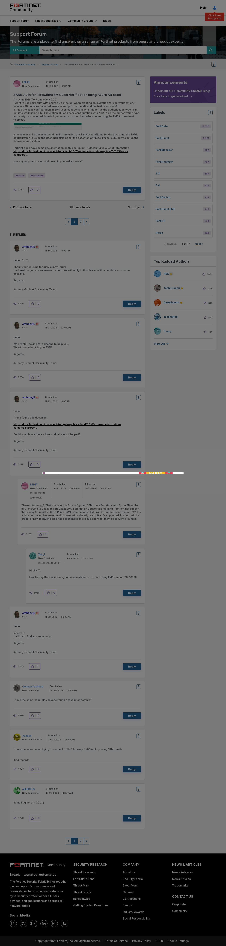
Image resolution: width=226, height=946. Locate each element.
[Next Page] (86, 221)
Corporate (179, 904)
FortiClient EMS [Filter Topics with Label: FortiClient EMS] (165, 208)
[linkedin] (43, 923)
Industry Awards (133, 912)
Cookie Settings (178, 941)
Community (179, 911)
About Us (129, 872)
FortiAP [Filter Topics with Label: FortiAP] (160, 220)
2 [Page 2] (81, 221)
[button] (48, 126)
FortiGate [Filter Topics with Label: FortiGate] (162, 126)
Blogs (107, 20)
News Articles (181, 879)
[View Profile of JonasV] (27, 735)
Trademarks (180, 885)
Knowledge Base (46, 20)
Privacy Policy (141, 941)
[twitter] (23, 923)
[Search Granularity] (24, 50)
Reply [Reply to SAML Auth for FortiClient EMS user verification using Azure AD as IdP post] (132, 190)
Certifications (132, 898)
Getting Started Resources (90, 905)
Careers (128, 892)
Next (198, 243)
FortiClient (20, 176)
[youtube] (33, 923)
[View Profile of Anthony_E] (28, 246)
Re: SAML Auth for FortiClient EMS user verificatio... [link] (91, 64)
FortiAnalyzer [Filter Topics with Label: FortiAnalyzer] (164, 161)
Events (127, 905)
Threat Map (81, 885)
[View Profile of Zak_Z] (41, 554)
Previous (171, 243)
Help (203, 7)
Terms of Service (116, 941)
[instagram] (54, 923)
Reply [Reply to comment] (132, 304)
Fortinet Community (25, 7)
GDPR (159, 941)
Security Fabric (133, 879)
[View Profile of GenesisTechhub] (32, 686)
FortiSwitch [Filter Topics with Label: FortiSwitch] (163, 197)
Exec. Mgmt (130, 885)
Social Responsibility (136, 918)
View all (159, 343)
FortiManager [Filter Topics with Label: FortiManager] (164, 149)
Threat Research (84, 872)
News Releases (182, 872)
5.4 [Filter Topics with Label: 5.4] (158, 185)
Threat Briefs (82, 892)
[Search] (211, 50)
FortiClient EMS (37, 176)
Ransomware (82, 898)
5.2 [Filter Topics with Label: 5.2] (158, 173)
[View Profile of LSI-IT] (26, 82)
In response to (49, 563)
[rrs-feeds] (64, 923)
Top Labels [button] (209, 113)
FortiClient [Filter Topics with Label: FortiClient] (162, 138)
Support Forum (19, 20)
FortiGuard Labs (83, 879)
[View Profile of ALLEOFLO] (28, 789)
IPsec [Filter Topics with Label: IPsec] (159, 232)
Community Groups (80, 20)
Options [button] (138, 82)
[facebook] (13, 923)
